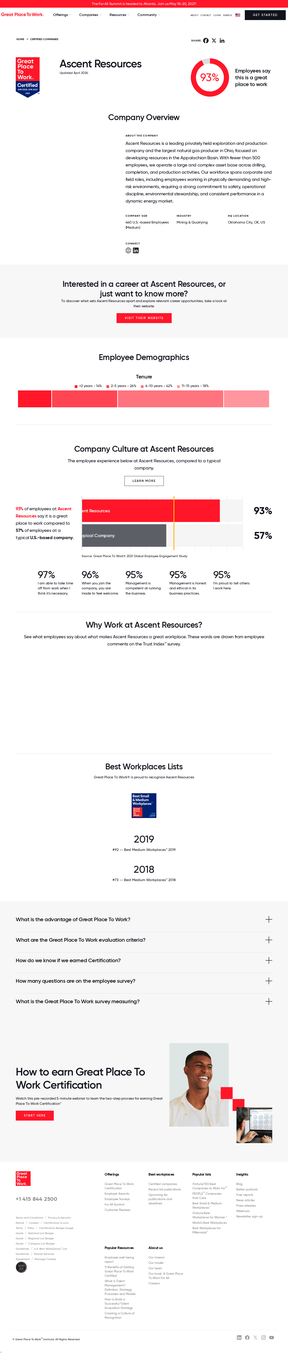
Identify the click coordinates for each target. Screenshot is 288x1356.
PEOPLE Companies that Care (206, 1196)
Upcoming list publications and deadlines (160, 1199)
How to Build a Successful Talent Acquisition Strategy (119, 1303)
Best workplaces (161, 1174)
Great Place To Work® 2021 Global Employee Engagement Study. (140, 556)
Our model (155, 1263)
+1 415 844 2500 (36, 1199)
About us (155, 1248)
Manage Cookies (45, 1259)
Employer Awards (117, 1193)
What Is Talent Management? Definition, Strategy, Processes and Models (120, 1287)
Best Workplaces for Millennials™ (206, 1230)
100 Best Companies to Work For (209, 1186)
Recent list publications (164, 1189)
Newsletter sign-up (249, 1216)
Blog (239, 1184)
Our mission (156, 1257)
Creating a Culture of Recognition (120, 1315)
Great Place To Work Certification (119, 1186)
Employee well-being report (119, 1259)
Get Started (265, 15)
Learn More (144, 481)
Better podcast (247, 1189)
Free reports (244, 1194)
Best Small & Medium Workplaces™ (207, 1205)
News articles (245, 1200)
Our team (155, 1268)
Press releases (246, 1205)
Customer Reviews (117, 1210)
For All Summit (114, 1204)
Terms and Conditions (29, 1217)
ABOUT (194, 15)
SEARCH (227, 15)
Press (31, 1228)
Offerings (112, 1174)
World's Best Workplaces (209, 1222)
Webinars (243, 1211)
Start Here (35, 1115)
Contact (205, 15)
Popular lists (201, 1174)
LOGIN (217, 15)
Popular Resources (119, 1248)
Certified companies (162, 1184)
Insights (242, 1174)
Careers (34, 1222)
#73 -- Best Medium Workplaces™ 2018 (144, 880)
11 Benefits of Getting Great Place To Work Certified (119, 1271)
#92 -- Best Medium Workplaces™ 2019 (144, 850)
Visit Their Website (144, 318)
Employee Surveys (117, 1199)
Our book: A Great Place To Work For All (165, 1276)
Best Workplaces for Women (209, 1215)
